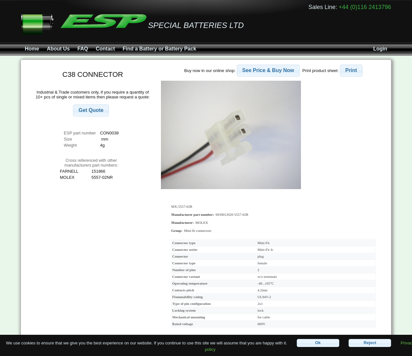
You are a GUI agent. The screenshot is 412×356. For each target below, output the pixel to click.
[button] (91, 110)
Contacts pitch (183, 290)
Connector (180, 256)
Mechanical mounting (188, 317)
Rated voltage (182, 324)
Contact (105, 48)
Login (380, 48)
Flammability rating (187, 297)
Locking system (184, 310)
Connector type (183, 243)
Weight (70, 145)
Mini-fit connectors (197, 231)
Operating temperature (189, 283)
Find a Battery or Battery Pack (159, 48)
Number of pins (184, 270)
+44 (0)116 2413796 (365, 7)
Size (68, 139)
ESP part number (80, 133)
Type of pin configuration (191, 304)
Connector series (184, 249)
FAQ (83, 48)
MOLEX (201, 222)
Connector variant (186, 276)
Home (32, 48)
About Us (58, 48)
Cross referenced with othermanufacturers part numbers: (91, 163)
